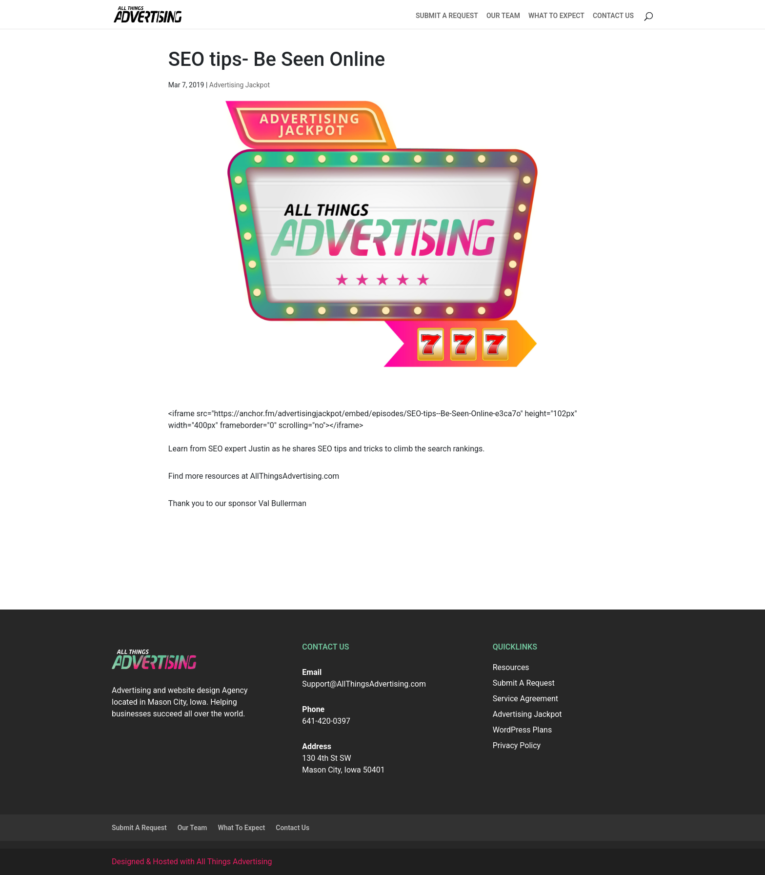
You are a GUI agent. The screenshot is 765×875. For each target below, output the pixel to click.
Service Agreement (525, 698)
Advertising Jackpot (239, 85)
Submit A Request (447, 16)
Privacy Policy (517, 745)
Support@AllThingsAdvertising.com (364, 684)
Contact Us (613, 16)
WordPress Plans (522, 729)
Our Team (503, 16)
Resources (511, 667)
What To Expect (556, 16)
